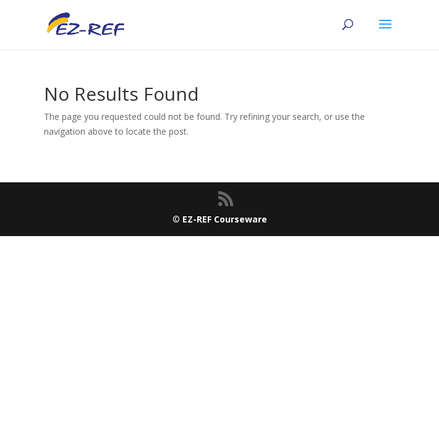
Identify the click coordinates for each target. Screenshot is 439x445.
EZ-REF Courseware (224, 219)
